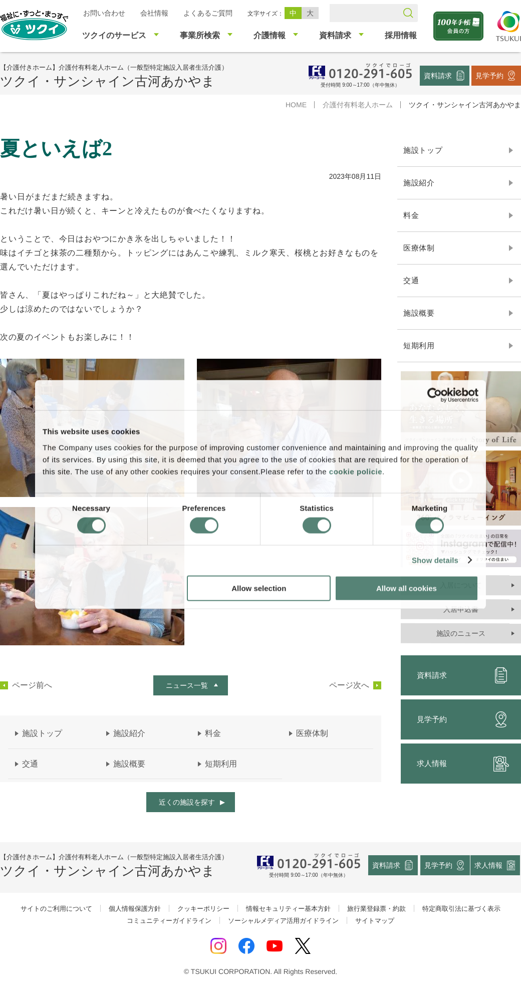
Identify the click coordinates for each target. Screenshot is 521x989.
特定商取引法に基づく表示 (461, 908)
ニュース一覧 (187, 685)
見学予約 (489, 75)
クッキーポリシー (203, 908)
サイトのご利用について (56, 908)
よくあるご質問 (207, 13)
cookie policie (355, 471)
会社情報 (154, 13)
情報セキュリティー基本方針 (288, 908)
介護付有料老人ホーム (358, 104)
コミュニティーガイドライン (169, 920)
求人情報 (489, 865)
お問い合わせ (104, 13)
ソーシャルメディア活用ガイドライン (283, 920)
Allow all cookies (406, 588)
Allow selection (258, 588)
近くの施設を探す (187, 802)
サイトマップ (374, 920)
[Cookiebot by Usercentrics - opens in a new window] (434, 395)
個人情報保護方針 (135, 908)
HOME (296, 104)
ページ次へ (349, 685)
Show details (435, 560)
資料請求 (438, 75)
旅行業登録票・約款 (376, 908)
